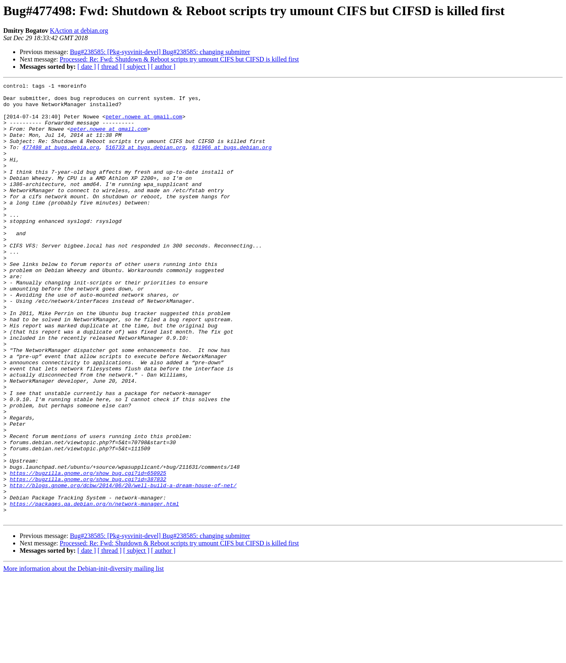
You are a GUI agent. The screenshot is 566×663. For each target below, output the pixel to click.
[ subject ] (136, 66)
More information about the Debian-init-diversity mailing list (83, 655)
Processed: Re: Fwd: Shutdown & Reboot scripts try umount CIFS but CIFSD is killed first (179, 59)
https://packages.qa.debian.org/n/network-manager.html (94, 588)
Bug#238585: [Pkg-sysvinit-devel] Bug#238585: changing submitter (160, 51)
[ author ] (163, 66)
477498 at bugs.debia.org (61, 160)
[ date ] (86, 66)
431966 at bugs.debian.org (232, 160)
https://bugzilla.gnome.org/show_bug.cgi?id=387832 (88, 559)
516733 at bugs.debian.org (146, 160)
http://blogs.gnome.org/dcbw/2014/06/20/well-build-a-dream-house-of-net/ (123, 566)
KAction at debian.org (79, 30)
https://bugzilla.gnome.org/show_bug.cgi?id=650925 (88, 551)
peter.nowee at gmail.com (144, 123)
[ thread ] (109, 66)
